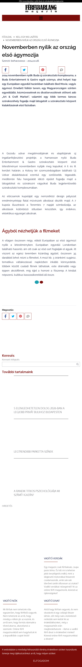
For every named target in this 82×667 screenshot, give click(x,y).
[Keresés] (77, 364)
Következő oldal (39, 291)
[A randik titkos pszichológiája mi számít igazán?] (41, 487)
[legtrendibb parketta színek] (41, 448)
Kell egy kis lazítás (27, 37)
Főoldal (7, 37)
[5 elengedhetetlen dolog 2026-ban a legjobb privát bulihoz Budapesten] (41, 404)
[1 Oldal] (41, 282)
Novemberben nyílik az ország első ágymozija (32, 40)
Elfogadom (41, 660)
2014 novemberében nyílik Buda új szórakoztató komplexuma (41, 1)
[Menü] (41, 17)
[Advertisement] (41, 527)
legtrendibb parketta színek (33, 451)
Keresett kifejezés (10, 359)
